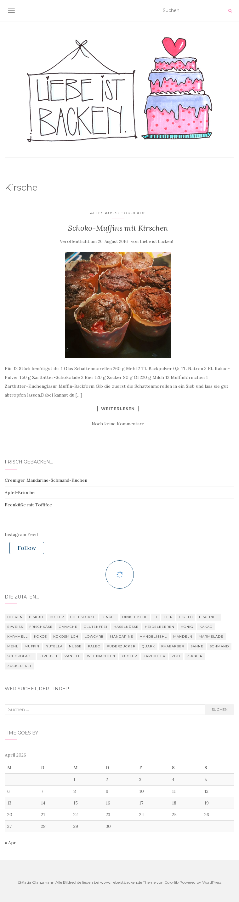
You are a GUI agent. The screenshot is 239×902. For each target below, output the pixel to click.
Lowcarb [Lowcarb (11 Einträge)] (94, 636)
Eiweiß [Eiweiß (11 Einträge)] (15, 627)
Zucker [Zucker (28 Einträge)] (194, 656)
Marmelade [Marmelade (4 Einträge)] (211, 636)
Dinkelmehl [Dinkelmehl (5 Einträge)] (134, 617)
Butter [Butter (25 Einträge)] (57, 617)
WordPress (211, 882)
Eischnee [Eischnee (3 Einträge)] (208, 617)
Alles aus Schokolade (118, 212)
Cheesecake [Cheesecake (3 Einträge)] (82, 617)
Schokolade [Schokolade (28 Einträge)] (20, 656)
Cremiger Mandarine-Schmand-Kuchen (46, 480)
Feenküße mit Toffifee (28, 505)
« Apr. (11, 843)
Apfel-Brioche (20, 492)
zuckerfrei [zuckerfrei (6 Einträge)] (19, 666)
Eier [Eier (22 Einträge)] (168, 617)
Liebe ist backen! (156, 241)
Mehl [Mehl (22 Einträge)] (12, 646)
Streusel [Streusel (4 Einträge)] (48, 656)
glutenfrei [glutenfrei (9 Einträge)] (95, 627)
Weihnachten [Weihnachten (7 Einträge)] (101, 656)
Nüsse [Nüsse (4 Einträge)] (75, 646)
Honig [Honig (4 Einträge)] (187, 627)
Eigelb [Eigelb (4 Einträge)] (186, 617)
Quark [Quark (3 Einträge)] (148, 646)
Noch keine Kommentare (118, 424)
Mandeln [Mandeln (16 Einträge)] (182, 636)
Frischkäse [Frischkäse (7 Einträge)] (41, 627)
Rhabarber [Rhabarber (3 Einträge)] (172, 646)
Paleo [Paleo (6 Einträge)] (94, 646)
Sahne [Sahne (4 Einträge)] (197, 646)
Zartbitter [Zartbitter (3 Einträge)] (154, 656)
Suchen (220, 709)
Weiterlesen (118, 408)
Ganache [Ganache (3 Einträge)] (68, 627)
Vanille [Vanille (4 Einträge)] (73, 656)
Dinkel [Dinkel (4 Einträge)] (109, 617)
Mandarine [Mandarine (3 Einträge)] (121, 636)
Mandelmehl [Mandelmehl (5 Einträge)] (153, 636)
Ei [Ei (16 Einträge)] (155, 617)
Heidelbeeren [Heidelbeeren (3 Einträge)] (159, 627)
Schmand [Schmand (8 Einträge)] (219, 646)
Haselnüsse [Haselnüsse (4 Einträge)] (126, 627)
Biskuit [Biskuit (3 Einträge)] (36, 617)
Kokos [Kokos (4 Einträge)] (40, 636)
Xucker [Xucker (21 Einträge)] (129, 656)
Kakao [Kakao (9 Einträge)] (206, 627)
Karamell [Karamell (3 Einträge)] (17, 636)
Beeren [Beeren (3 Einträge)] (15, 617)
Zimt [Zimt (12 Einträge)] (176, 656)
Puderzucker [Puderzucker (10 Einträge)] (121, 646)
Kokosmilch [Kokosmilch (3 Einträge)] (65, 636)
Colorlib (171, 882)
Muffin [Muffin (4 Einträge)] (32, 646)
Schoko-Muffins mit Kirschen (118, 228)
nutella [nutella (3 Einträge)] (54, 646)
